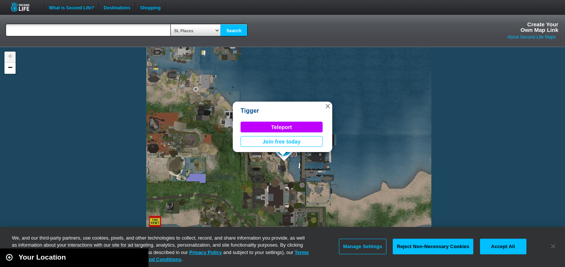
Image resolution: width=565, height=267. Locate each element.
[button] (327, 106)
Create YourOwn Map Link (539, 27)
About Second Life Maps (531, 37)
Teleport (281, 127)
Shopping (150, 7)
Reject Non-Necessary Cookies (433, 246)
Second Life (24, 7)
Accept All (503, 246)
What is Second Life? (71, 7)
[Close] (553, 246)
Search (233, 30)
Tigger (250, 111)
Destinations (117, 7)
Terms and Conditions (156, 259)
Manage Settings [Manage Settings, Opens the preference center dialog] (362, 246)
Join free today (281, 142)
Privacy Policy (205, 252)
